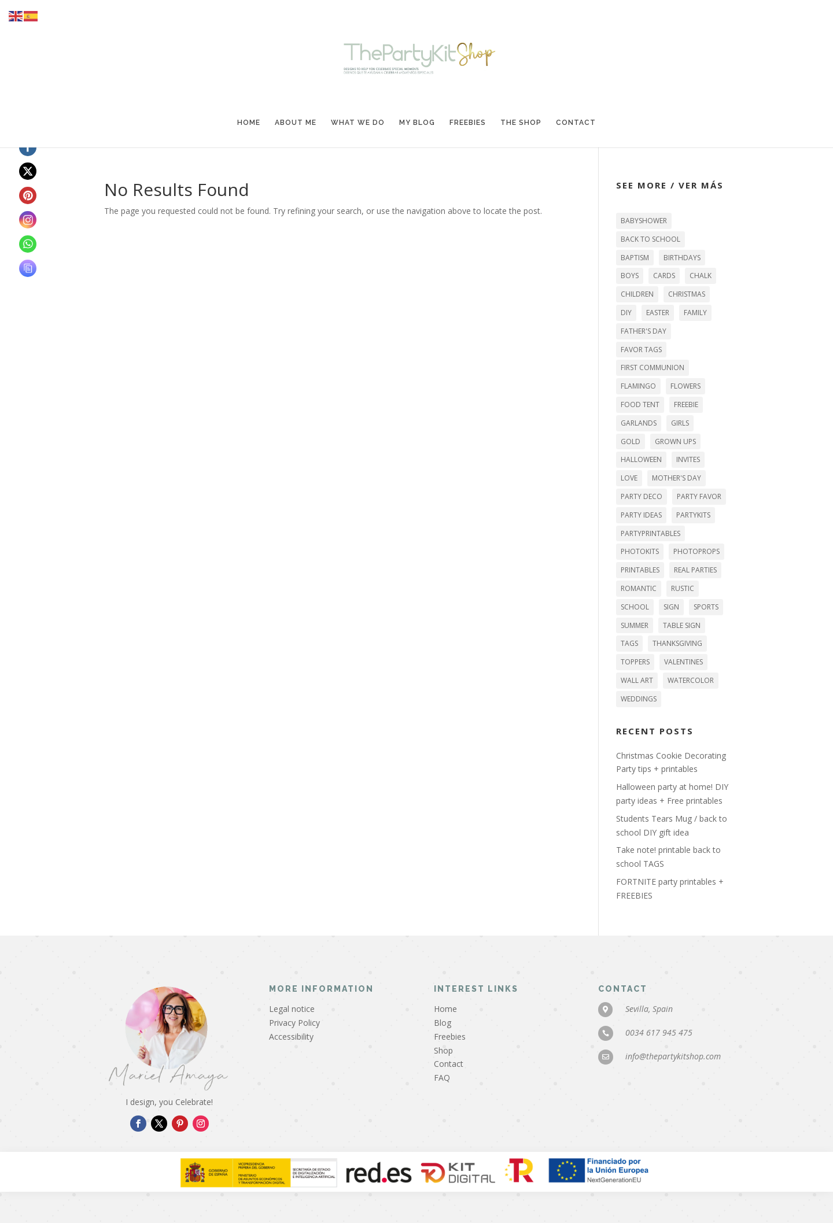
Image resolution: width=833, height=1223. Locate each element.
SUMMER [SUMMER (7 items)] (634, 625)
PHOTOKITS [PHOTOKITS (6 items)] (640, 551)
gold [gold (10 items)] (630, 441)
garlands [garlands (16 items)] (639, 423)
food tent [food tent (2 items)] (640, 404)
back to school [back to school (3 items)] (650, 239)
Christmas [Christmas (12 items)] (686, 294)
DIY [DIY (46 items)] (626, 312)
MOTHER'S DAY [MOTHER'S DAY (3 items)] (676, 478)
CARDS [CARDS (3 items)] (664, 275)
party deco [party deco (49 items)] (641, 496)
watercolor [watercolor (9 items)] (691, 680)
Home (248, 123)
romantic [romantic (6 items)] (639, 588)
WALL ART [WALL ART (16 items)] (637, 680)
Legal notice (292, 1008)
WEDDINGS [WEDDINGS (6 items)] (639, 699)
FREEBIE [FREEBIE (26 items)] (686, 404)
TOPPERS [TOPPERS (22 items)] (635, 662)
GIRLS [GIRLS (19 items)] (680, 423)
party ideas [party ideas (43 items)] (641, 515)
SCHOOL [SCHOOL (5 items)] (635, 607)
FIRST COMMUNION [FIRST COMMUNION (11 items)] (652, 367)
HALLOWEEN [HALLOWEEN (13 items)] (641, 459)
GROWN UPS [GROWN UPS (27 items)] (675, 441)
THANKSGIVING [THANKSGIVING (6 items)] (677, 643)
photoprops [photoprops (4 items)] (696, 551)
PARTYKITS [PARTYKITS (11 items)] (693, 515)
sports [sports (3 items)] (706, 607)
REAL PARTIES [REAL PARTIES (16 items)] (695, 570)
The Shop (520, 123)
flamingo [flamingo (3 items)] (638, 386)
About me (295, 123)
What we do (358, 123)
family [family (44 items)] (695, 312)
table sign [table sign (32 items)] (682, 625)
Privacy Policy (294, 1022)
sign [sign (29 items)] (671, 607)
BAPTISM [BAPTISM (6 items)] (635, 258)
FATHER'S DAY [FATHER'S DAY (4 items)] (643, 331)
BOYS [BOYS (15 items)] (630, 275)
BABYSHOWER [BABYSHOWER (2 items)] (644, 221)
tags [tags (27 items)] (629, 643)
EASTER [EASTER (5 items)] (657, 312)
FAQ (442, 1077)
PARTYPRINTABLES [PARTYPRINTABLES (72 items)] (650, 533)
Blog (442, 1022)
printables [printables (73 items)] (640, 570)
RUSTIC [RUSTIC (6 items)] (682, 588)
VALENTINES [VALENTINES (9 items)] (683, 662)
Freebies (467, 123)
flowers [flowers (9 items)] (685, 386)
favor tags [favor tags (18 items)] (641, 349)
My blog (417, 123)
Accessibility (291, 1036)
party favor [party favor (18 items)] (699, 496)
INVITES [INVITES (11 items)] (688, 459)
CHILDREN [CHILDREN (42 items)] (637, 294)
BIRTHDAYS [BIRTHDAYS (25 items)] (682, 258)
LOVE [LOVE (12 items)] (629, 478)
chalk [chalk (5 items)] (701, 275)
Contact (576, 123)
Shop (443, 1050)
